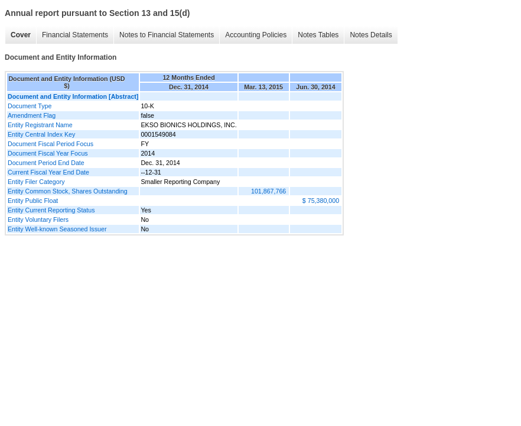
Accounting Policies (255, 35)
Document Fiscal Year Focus (48, 153)
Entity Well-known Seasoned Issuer (57, 229)
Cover (21, 35)
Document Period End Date (46, 162)
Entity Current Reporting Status (51, 210)
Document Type (29, 105)
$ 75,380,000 (320, 200)
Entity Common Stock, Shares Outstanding (68, 191)
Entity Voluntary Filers (38, 219)
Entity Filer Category (36, 181)
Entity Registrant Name (40, 124)
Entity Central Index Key (41, 134)
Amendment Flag (32, 115)
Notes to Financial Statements (166, 35)
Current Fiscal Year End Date (48, 172)
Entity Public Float (33, 200)
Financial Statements (75, 35)
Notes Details (371, 35)
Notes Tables (318, 35)
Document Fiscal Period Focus (50, 143)
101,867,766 (268, 191)
